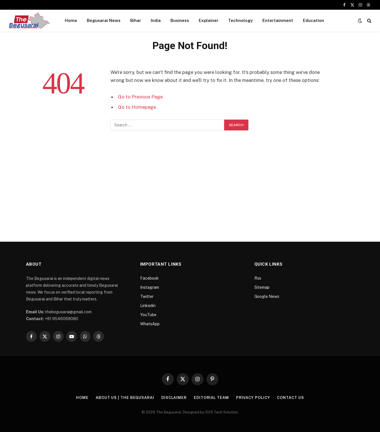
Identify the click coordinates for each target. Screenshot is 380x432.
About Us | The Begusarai (125, 397)
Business (179, 20)
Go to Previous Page (140, 97)
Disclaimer (174, 397)
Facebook (149, 278)
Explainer (208, 20)
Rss (257, 278)
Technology (240, 20)
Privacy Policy (253, 397)
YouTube (148, 314)
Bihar (135, 20)
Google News (266, 296)
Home (71, 20)
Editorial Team (211, 397)
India (156, 20)
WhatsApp (150, 324)
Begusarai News (103, 20)
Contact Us (290, 397)
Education (313, 20)
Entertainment (277, 20)
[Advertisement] (190, 187)
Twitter (147, 296)
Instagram (149, 287)
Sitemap (262, 287)
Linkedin (148, 305)
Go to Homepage (137, 107)
